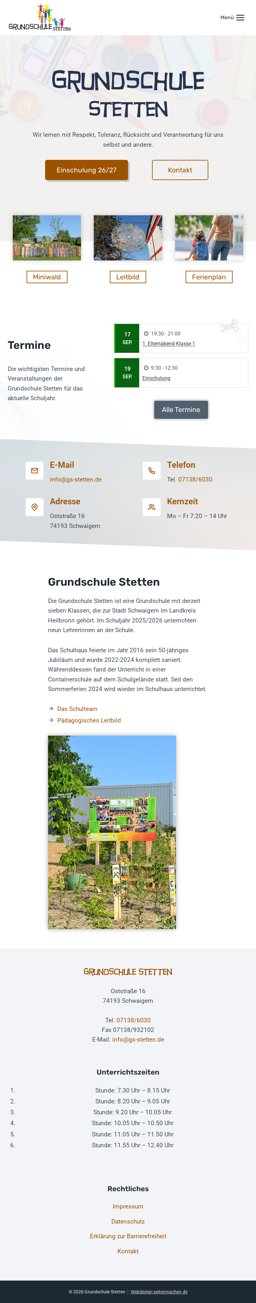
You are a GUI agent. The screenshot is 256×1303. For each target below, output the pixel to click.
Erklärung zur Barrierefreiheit (128, 1236)
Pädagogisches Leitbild (89, 720)
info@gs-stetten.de (76, 479)
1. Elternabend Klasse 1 (168, 344)
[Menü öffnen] (233, 18)
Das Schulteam (77, 709)
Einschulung (156, 378)
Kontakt (128, 1251)
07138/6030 (195, 479)
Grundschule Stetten (128, 972)
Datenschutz (128, 1221)
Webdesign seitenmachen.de (159, 1291)
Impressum (128, 1206)
